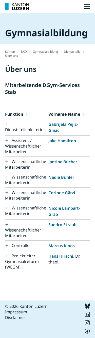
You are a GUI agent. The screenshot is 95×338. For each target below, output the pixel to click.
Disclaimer (15, 317)
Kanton (10, 51)
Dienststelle (72, 51)
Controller (21, 245)
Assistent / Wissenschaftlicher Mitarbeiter (23, 146)
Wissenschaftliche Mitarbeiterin (25, 164)
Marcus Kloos (61, 245)
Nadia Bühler (61, 177)
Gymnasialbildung (45, 51)
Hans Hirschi (60, 256)
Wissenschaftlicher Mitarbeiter (23, 232)
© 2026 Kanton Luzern (26, 306)
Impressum (16, 312)
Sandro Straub (62, 224)
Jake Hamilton (62, 141)
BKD (24, 51)
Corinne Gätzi (61, 192)
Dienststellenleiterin (24, 129)
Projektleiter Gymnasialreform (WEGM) (22, 261)
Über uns (11, 56)
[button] (35, 114)
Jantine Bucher (62, 162)
